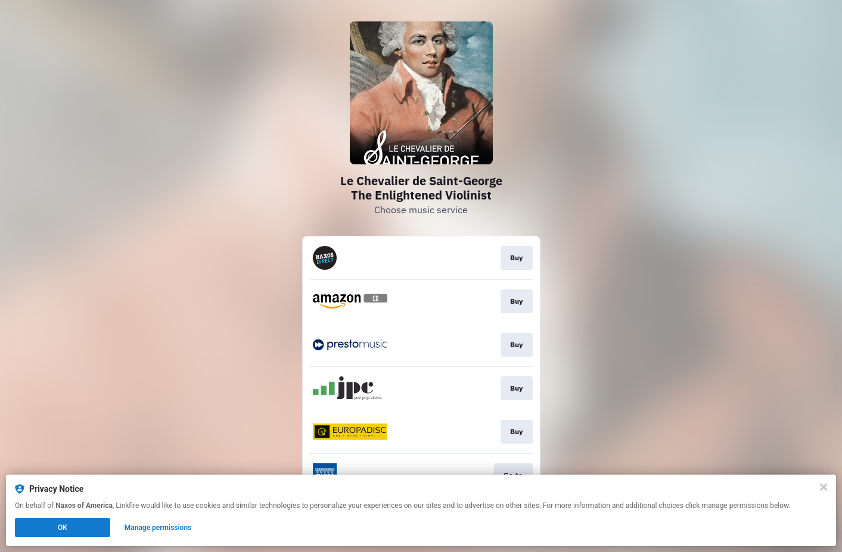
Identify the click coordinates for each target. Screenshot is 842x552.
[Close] (823, 487)
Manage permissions (158, 527)
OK (62, 527)
